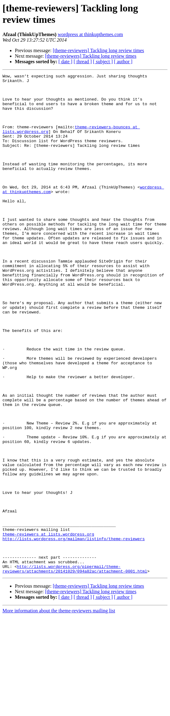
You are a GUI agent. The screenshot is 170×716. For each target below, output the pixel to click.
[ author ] (123, 61)
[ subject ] (103, 61)
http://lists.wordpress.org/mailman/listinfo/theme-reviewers (73, 632)
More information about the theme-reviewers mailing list (58, 710)
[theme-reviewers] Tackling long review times (98, 50)
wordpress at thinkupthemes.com (90, 34)
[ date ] (65, 61)
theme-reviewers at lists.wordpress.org (48, 626)
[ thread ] (83, 61)
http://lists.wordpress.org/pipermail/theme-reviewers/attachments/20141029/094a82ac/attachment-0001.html (74, 668)
